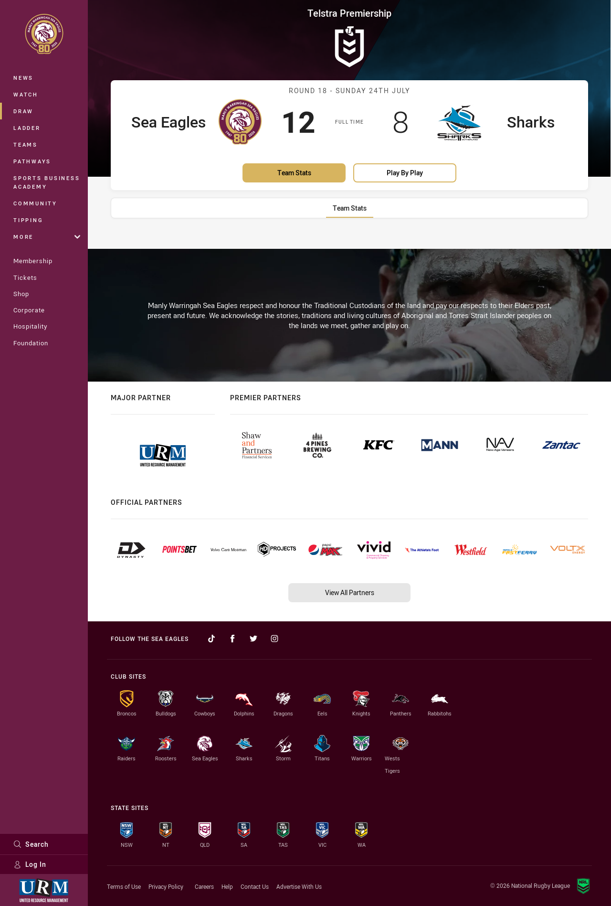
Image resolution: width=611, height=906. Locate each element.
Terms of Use (124, 886)
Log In (29, 864)
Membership (33, 260)
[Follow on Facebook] (232, 638)
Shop (21, 293)
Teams (25, 144)
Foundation (30, 343)
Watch (25, 94)
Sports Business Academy (46, 182)
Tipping (28, 220)
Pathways (32, 161)
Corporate (29, 310)
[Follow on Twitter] (253, 638)
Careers (204, 886)
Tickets (25, 277)
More (46, 236)
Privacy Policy (165, 886)
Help (227, 886)
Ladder (27, 127)
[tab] (349, 208)
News (23, 77)
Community (35, 203)
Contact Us (255, 886)
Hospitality (30, 326)
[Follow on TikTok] (211, 638)
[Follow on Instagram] (274, 638)
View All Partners (349, 592)
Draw (23, 111)
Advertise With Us (299, 886)
